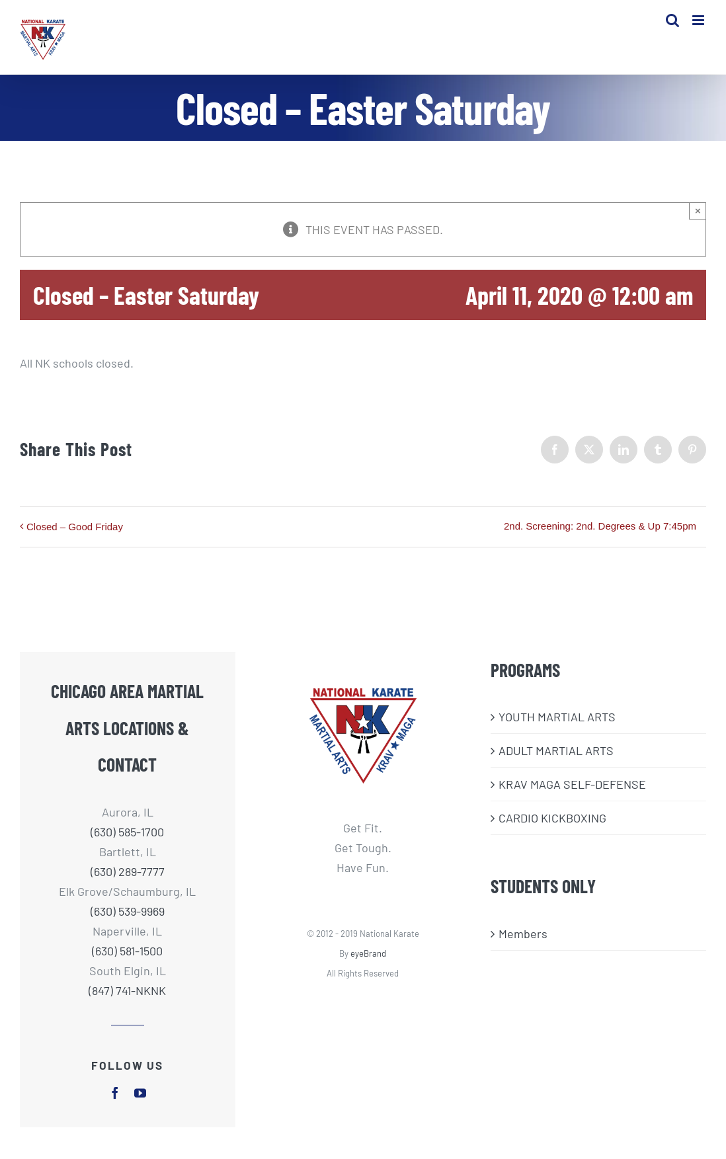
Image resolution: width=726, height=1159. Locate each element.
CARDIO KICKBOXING (552, 818)
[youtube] (140, 1093)
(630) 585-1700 (127, 831)
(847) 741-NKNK (127, 990)
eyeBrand (368, 953)
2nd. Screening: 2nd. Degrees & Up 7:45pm (600, 526)
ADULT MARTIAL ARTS (556, 750)
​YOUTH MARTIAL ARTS (557, 716)
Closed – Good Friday (74, 526)
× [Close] (698, 210)
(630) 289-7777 (128, 871)
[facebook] (115, 1093)
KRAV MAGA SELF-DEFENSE (572, 784)
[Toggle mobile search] (672, 20)
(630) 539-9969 (128, 911)
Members (523, 933)
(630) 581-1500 (127, 950)
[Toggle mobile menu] (699, 20)
